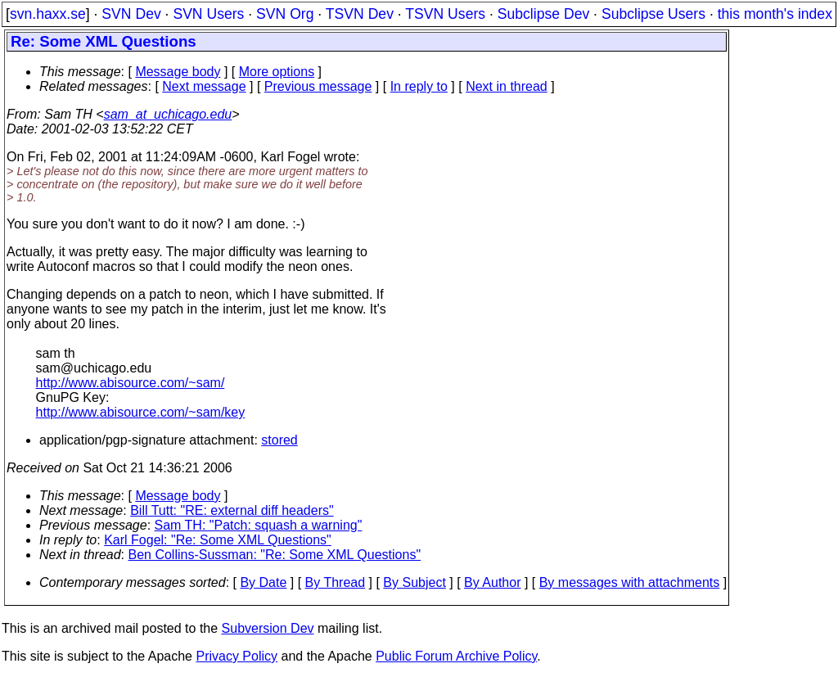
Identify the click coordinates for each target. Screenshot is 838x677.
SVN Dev (130, 14)
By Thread (335, 582)
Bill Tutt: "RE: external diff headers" (232, 510)
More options (277, 72)
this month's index (775, 14)
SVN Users (208, 14)
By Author (492, 582)
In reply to (419, 86)
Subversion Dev (268, 628)
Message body (177, 72)
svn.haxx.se (48, 14)
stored (279, 440)
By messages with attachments (629, 582)
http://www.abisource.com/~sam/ (130, 383)
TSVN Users (445, 14)
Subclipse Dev (543, 14)
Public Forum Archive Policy (456, 656)
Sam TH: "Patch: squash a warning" (259, 525)
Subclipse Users (653, 14)
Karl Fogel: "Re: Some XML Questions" (217, 540)
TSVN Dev (360, 14)
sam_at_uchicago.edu (168, 114)
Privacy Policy (236, 656)
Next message (204, 86)
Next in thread (506, 86)
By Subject (414, 582)
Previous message (318, 86)
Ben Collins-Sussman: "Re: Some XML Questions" (274, 555)
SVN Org (284, 14)
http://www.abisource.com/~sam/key (141, 412)
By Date (263, 582)
